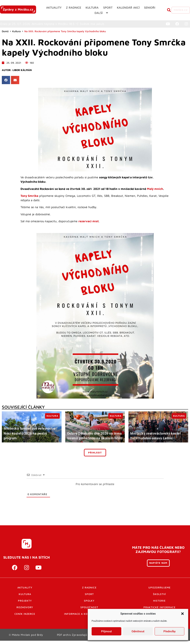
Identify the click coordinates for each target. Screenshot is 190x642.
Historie (159, 602)
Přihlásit (95, 454)
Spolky (89, 602)
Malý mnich (155, 190)
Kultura (16, 32)
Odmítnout (138, 631)
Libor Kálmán (22, 71)
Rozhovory (24, 608)
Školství (159, 595)
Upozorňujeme (159, 589)
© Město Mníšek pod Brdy (26, 636)
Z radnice (89, 589)
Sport (89, 595)
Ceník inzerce (24, 615)
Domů (5, 32)
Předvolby (169, 631)
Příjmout (106, 631)
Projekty (25, 602)
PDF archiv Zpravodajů (72, 636)
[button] (182, 613)
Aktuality (24, 589)
